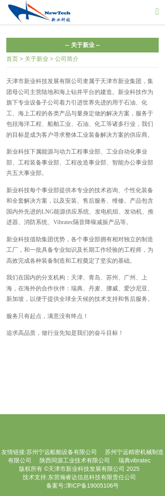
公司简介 (67, 58)
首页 (12, 58)
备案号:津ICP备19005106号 (82, 485)
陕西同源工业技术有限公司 (74, 460)
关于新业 (36, 58)
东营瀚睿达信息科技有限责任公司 (92, 477)
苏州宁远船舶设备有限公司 (61, 452)
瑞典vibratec (134, 460)
